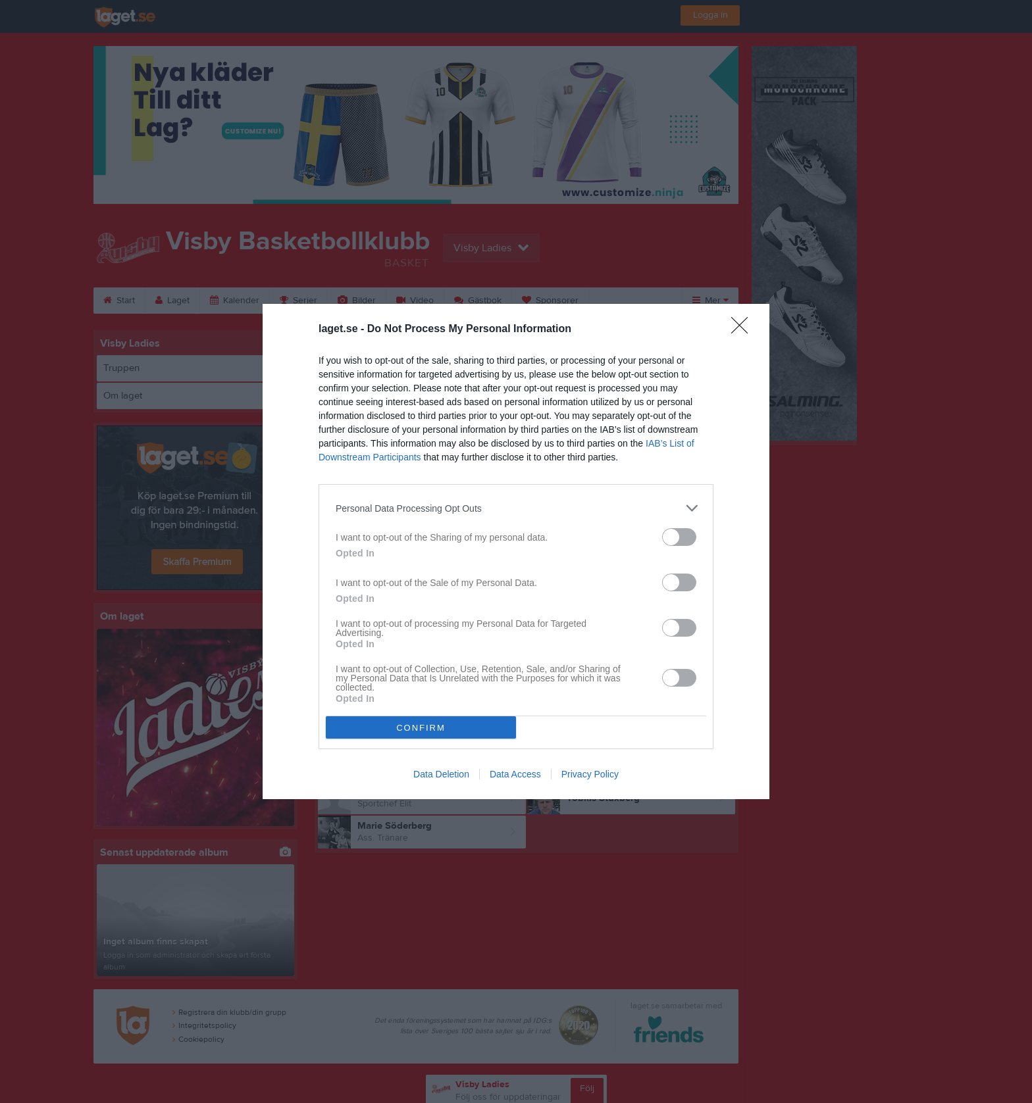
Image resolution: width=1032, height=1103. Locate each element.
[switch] (679, 537)
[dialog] (516, 551)
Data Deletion (441, 774)
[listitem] (516, 508)
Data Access (515, 774)
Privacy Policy (590, 774)
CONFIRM (421, 728)
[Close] (743, 329)
